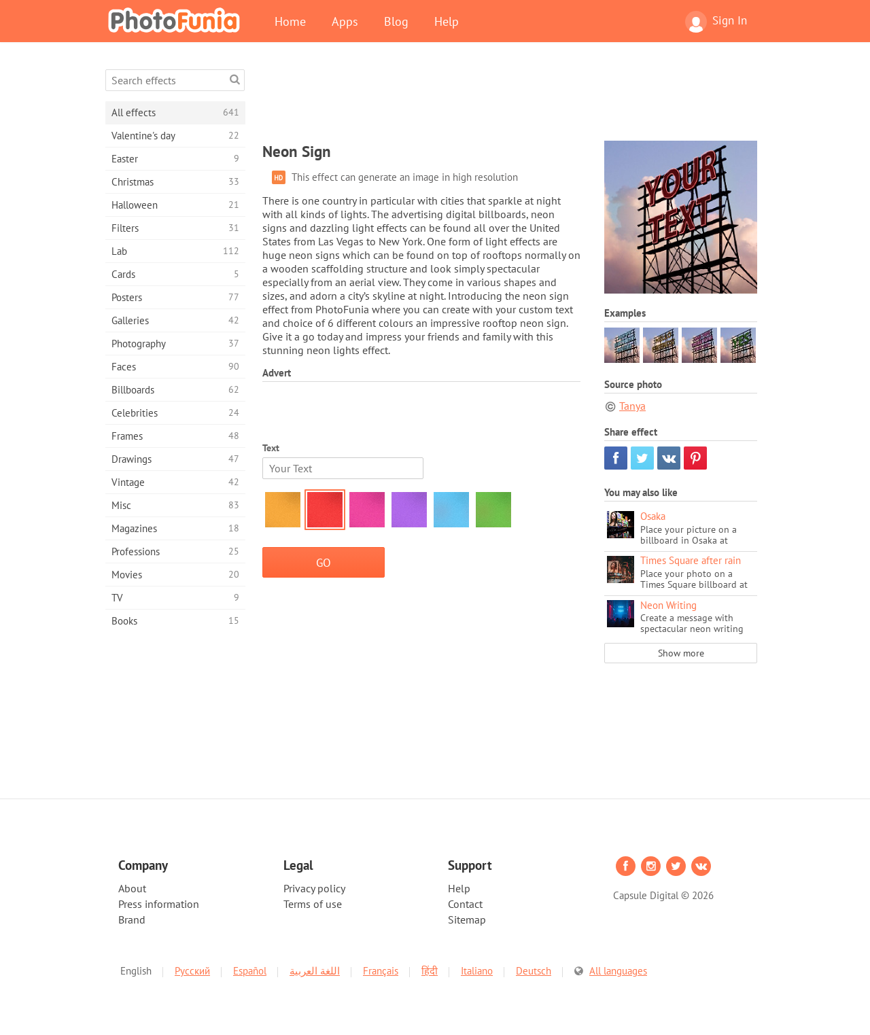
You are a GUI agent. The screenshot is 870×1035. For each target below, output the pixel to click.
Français (380, 970)
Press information (158, 904)
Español (249, 970)
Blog (396, 21)
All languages (618, 970)
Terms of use (312, 904)
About (132, 888)
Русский (192, 970)
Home (290, 21)
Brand (131, 919)
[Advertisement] (509, 99)
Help (446, 21)
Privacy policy (314, 888)
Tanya (632, 406)
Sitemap (467, 919)
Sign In (716, 22)
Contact (465, 904)
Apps (345, 21)
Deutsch (533, 970)
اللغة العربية (315, 970)
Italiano (477, 970)
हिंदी (429, 970)
